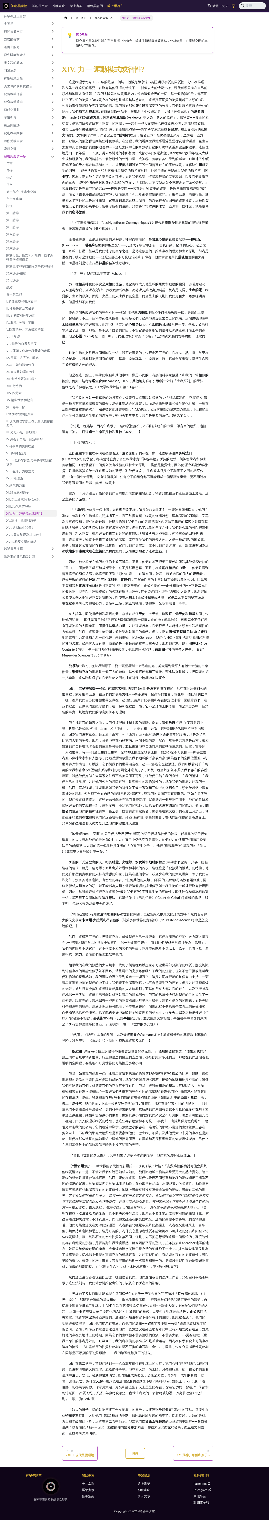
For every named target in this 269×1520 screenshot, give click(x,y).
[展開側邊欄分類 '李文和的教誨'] (52, 62)
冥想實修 (88, 1490)
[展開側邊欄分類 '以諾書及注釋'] (52, 549)
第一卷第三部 (15, 407)
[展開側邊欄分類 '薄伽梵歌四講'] (52, 141)
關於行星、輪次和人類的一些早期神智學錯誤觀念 (29, 257)
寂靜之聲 (10, 148)
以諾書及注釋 (13, 548)
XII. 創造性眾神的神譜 (21, 379)
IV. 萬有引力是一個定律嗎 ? (24, 439)
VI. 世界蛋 (13, 336)
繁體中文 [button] (216, 6)
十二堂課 (88, 1483)
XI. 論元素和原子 (17, 492)
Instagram (202, 1490)
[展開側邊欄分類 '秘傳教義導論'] (52, 94)
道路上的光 (12, 47)
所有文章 (144, 1496)
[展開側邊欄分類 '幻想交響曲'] (52, 109)
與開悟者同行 (13, 31)
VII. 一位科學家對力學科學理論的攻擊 (29, 462)
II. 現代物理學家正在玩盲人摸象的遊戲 (29, 423)
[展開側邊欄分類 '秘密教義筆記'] (52, 102)
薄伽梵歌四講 (13, 141)
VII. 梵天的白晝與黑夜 (21, 343)
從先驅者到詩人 (15, 55)
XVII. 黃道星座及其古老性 (24, 534)
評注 (9, 206)
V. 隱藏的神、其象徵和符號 (25, 329)
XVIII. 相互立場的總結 (21, 541)
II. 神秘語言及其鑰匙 (20, 308)
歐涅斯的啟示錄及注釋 (19, 556)
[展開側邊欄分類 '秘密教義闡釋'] (52, 133)
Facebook (202, 1483)
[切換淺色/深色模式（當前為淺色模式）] (233, 6)
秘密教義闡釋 (13, 133)
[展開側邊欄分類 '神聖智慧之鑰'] (52, 78)
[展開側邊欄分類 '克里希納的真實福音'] (52, 86)
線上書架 (76, 6)
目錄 (9, 170)
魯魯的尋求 (12, 39)
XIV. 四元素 (14, 393)
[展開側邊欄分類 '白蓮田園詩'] (52, 125)
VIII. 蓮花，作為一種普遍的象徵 (28, 350)
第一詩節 (12, 213)
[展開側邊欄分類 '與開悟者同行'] (52, 31)
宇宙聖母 (10, 117)
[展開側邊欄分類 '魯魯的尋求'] (52, 39)
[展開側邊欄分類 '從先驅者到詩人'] (52, 55)
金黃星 (8, 23)
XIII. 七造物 (14, 386)
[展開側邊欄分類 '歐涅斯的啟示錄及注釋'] (52, 556)
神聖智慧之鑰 (13, 78)
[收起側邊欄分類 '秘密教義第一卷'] (52, 156)
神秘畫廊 (59, 6)
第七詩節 (12, 280)
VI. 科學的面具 (16, 453)
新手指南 (88, 1496)
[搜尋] (252, 5)
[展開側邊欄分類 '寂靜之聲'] (52, 149)
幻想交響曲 (12, 109)
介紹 (9, 177)
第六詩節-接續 (16, 273)
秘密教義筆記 (13, 102)
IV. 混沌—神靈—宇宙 (20, 322)
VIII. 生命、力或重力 (20, 471)
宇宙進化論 (14, 199)
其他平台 (200, 1496)
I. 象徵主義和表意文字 (21, 301)
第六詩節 (12, 248)
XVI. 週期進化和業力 (20, 527)
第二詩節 (12, 220)
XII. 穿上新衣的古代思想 (23, 499)
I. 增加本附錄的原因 (20, 414)
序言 (9, 163)
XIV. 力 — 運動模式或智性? (24, 513)
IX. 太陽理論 (14, 478)
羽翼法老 (10, 70)
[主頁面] (65, 18)
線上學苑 (113, 6)
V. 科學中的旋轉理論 (20, 446)
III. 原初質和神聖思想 (20, 315)
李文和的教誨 (13, 62)
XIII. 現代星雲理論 (18, 506)
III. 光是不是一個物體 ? (21, 432)
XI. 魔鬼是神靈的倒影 (20, 372)
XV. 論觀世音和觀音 (19, 400)
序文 (9, 184)
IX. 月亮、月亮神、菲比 (22, 357)
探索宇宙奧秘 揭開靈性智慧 (50, 1499)
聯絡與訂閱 (95, 6)
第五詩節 (12, 241)
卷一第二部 (14, 294)
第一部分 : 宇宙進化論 (21, 192)
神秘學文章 (40, 6)
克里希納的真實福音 (18, 86)
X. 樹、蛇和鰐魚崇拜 (20, 364)
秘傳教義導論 (13, 94)
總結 (9, 287)
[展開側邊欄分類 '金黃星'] (52, 23)
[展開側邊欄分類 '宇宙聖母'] (52, 117)
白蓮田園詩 (12, 125)
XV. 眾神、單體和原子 (21, 520)
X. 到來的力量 (15, 485)
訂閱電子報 (201, 1502)
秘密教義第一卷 (15, 156)
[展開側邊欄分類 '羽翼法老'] (52, 70)
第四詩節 (12, 234)
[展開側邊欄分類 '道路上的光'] (52, 47)
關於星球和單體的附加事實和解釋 (29, 266)
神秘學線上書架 (15, 16)
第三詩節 (12, 227)
